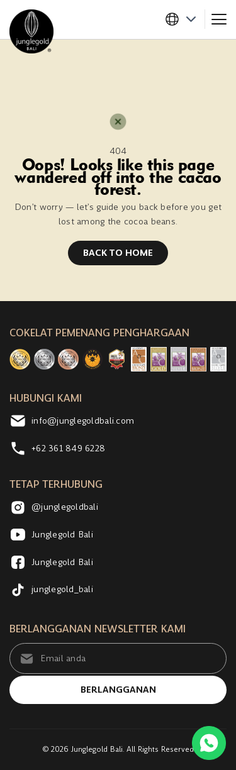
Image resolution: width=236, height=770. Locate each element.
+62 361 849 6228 (57, 448)
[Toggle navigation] (219, 19)
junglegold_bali (51, 589)
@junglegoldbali (53, 507)
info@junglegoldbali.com (71, 420)
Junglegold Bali (51, 534)
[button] (185, 19)
